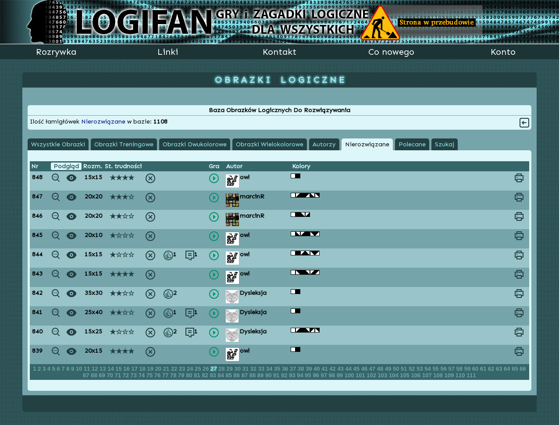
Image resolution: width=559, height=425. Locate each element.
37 (294, 368)
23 (183, 368)
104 (394, 375)
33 (262, 368)
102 (372, 375)
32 (254, 368)
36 (286, 368)
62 (492, 368)
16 (127, 368)
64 (508, 368)
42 (333, 368)
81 (198, 375)
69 (103, 375)
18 (143, 368)
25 (199, 368)
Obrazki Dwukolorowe (195, 144)
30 (238, 368)
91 (277, 375)
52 (413, 368)
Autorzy (324, 144)
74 (142, 375)
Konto (503, 51)
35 (278, 368)
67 (87, 375)
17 (135, 368)
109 (450, 375)
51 (405, 368)
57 (452, 368)
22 (175, 368)
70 (110, 375)
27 (214, 368)
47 (373, 368)
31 (246, 368)
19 (151, 368)
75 (150, 375)
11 (88, 368)
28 (222, 368)
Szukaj (444, 144)
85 (230, 375)
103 (383, 375)
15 (119, 368)
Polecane (412, 144)
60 (476, 368)
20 (159, 368)
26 (206, 368)
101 (361, 375)
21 (167, 368)
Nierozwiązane (367, 144)
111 (471, 375)
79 (182, 375)
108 (438, 375)
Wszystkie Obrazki (58, 144)
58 (460, 368)
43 (341, 368)
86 (238, 375)
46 (365, 368)
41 (325, 368)
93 (293, 375)
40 (317, 368)
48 (381, 368)
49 (389, 368)
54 (428, 368)
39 (309, 368)
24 (191, 368)
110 (461, 375)
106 (416, 375)
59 (468, 368)
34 (270, 368)
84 (221, 375)
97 (324, 375)
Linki (167, 51)
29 (230, 368)
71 (118, 375)
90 (269, 375)
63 (500, 368)
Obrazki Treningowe (123, 144)
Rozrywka (56, 51)
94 (301, 375)
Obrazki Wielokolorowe (269, 144)
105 (405, 375)
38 (302, 368)
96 (316, 375)
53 (420, 368)
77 (166, 375)
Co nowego (391, 51)
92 (285, 375)
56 (444, 368)
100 (350, 375)
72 (127, 375)
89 (261, 375)
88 (253, 375)
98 (333, 375)
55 (436, 368)
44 (349, 368)
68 (95, 375)
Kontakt (279, 51)
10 (80, 368)
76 (158, 375)
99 (341, 375)
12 (96, 368)
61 (484, 368)
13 (103, 368)
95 (309, 375)
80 (190, 375)
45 (357, 368)
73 (135, 375)
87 (245, 375)
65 (516, 368)
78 (174, 375)
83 (213, 375)
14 (111, 368)
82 (206, 375)
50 (397, 368)
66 (523, 368)
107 (427, 375)
